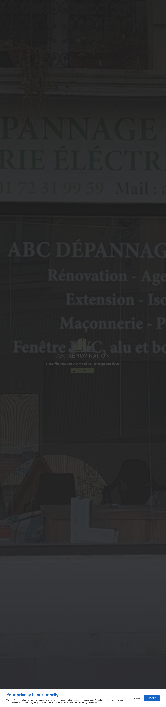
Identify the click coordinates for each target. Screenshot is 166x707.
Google (85, 702)
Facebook (93, 702)
